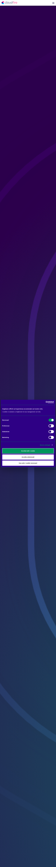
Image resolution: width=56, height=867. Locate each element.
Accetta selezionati (28, 457)
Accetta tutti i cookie (28, 451)
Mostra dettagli (45, 445)
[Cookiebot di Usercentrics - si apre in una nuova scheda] (45, 402)
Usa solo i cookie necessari (28, 463)
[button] (53, 3)
